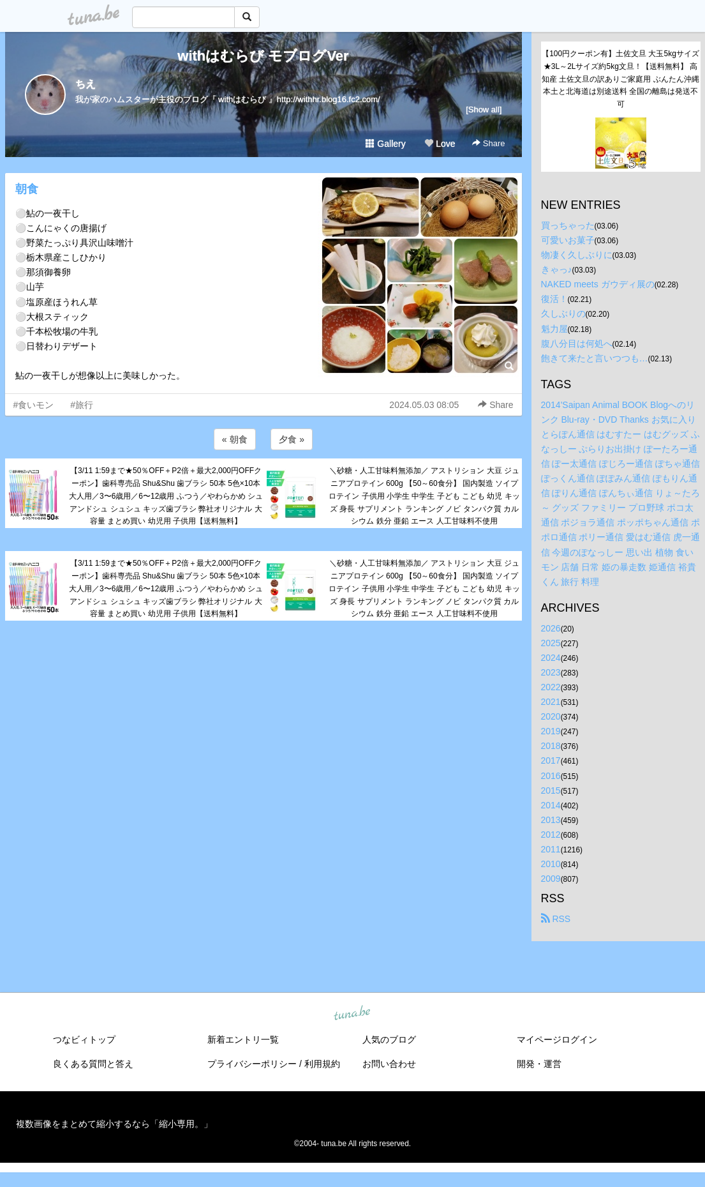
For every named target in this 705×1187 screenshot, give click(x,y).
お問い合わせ (389, 1064)
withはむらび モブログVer (262, 56)
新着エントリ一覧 (243, 1039)
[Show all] (483, 109)
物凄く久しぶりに (576, 255)
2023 (551, 672)
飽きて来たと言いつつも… (594, 358)
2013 (551, 820)
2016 (551, 776)
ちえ (85, 84)
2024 (551, 658)
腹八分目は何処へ (576, 343)
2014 (551, 805)
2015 (551, 790)
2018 (551, 746)
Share (488, 143)
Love (439, 144)
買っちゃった (568, 225)
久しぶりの (563, 313)
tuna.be (352, 1013)
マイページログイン (557, 1039)
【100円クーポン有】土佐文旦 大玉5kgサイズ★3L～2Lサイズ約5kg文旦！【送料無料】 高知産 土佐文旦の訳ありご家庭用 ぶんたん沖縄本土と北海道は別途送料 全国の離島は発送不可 (620, 79)
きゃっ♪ (556, 269)
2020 (551, 716)
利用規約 (322, 1064)
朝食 (26, 189)
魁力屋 (554, 329)
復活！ (554, 299)
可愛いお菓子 (568, 240)
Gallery (385, 144)
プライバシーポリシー (252, 1064)
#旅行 (81, 405)
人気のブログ (389, 1039)
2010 (551, 864)
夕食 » (291, 439)
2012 (551, 834)
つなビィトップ (84, 1039)
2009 (551, 878)
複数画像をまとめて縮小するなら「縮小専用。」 (114, 1124)
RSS (556, 919)
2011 (551, 849)
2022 (551, 687)
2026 (551, 628)
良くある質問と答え (93, 1064)
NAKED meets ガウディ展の (598, 284)
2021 (551, 702)
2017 (551, 760)
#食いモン (33, 405)
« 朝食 (235, 439)
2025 (551, 643)
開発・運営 (539, 1064)
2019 (551, 731)
